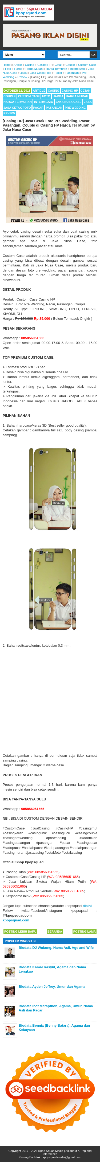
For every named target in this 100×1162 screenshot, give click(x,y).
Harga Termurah (17, 101)
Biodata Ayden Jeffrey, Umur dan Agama (52, 987)
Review (9, 113)
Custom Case (29, 96)
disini (87, 906)
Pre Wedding (75, 107)
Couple (9, 96)
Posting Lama (84, 931)
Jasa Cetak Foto (17, 107)
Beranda (54, 931)
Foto (46, 96)
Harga (58, 96)
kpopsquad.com (16, 920)
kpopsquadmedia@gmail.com (62, 1157)
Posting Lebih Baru (20, 931)
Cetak (85, 90)
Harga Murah (77, 96)
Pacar (38, 107)
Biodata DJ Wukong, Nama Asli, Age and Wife (56, 948)
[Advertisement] (50, 701)
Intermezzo (43, 101)
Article (39, 90)
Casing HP (70, 90)
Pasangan (54, 107)
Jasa (88, 101)
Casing (53, 90)
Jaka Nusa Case (69, 101)
